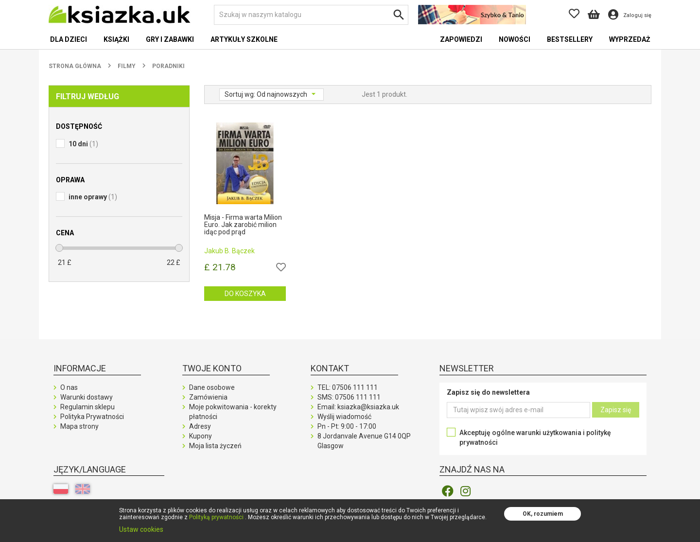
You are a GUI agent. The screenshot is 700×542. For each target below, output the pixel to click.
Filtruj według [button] (87, 96)
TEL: (347, 387)
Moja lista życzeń (215, 446)
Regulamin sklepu (87, 407)
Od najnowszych (283, 94)
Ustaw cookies (141, 529)
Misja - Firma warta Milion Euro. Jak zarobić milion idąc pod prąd (243, 225)
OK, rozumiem (543, 513)
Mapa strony (79, 426)
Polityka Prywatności (92, 416)
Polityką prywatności (216, 517)
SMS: (349, 397)
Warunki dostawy (86, 397)
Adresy (200, 426)
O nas (69, 387)
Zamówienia (208, 397)
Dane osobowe (212, 387)
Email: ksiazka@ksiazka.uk (358, 407)
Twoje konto (212, 368)
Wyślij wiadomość (344, 416)
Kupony (200, 436)
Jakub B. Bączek (229, 251)
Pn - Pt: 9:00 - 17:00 (346, 426)
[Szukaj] (311, 15)
